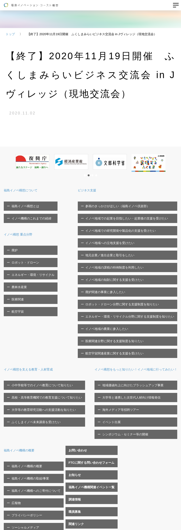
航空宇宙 (14, 274)
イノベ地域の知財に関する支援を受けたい (117, 247)
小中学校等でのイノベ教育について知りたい (39, 319)
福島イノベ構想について (24, 190)
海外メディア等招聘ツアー (26, 382)
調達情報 (10, 445)
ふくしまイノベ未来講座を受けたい (33, 341)
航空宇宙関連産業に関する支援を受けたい (117, 292)
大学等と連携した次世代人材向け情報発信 (37, 375)
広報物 (132, 390)
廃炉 (11, 238)
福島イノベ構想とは (22, 203)
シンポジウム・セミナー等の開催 (31, 397)
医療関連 (14, 267)
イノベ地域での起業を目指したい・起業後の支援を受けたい (129, 211)
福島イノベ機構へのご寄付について (152, 382)
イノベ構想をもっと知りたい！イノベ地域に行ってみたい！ (55, 354)
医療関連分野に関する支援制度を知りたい (117, 284)
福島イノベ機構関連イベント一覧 (27, 438)
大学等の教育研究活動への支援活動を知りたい (40, 333)
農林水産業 (16, 260)
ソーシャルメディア (142, 404)
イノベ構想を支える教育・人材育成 (34, 305)
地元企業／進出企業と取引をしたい (112, 233)
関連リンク (11, 460)
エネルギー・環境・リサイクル (29, 252)
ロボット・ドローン (22, 245)
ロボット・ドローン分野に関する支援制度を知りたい (125, 262)
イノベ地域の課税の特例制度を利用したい (117, 240)
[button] (85, 175)
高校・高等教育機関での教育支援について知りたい (43, 326)
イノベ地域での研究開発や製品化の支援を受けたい (123, 218)
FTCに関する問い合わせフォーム (26, 423)
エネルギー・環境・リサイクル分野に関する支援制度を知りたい (132, 270)
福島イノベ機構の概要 (142, 354)
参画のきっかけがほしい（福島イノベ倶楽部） (120, 203)
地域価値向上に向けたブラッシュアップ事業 (39, 368)
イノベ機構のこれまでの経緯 (28, 211)
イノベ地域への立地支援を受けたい (112, 225)
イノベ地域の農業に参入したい (109, 277)
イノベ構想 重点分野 (21, 225)
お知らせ (10, 430)
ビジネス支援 (95, 190)
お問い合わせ (13, 415)
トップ (10, 34)
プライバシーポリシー (143, 397)
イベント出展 (17, 390)
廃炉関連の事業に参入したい (108, 255)
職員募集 (10, 452)
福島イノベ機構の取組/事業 (147, 375)
